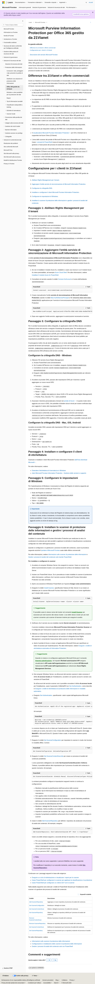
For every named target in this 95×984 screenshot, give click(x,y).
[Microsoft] (3, 2)
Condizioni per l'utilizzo (34, 983)
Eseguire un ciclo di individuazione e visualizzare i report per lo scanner (55, 877)
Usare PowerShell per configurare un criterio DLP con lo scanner (53, 883)
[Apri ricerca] (86, 2)
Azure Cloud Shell (61, 272)
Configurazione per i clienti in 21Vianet (41, 50)
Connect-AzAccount (64, 279)
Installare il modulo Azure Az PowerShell (45, 275)
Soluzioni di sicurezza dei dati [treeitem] (13, 64)
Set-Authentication (75, 686)
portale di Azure (69, 401)
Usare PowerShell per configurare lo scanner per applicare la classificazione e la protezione (62, 880)
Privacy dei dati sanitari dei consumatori (12, 983)
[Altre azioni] (90, 22)
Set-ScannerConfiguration (52, 740)
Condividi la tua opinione (81, 14)
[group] (62, 312)
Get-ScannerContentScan (36, 909)
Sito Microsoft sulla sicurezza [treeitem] (12, 157)
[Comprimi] (23, 21)
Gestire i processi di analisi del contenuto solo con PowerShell (52, 946)
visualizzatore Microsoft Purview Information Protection (51, 133)
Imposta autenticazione (43, 660)
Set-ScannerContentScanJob (53, 756)
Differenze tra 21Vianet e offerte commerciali (42, 48)
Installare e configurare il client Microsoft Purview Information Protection (55, 192)
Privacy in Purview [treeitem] (9, 163)
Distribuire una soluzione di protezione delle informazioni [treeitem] (14, 81)
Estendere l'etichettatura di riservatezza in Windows (49, 470)
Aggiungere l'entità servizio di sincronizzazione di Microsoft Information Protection (59, 184)
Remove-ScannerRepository (37, 923)
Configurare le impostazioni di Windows (45, 196)
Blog (57, 980)
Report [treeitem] (9, 98)
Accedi (91, 2)
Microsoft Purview (40, 22)
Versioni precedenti (47, 980)
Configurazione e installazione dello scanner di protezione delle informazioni (57, 944)
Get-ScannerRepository (36, 912)
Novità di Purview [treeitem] (9, 35)
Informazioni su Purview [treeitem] (11, 32)
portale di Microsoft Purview (50, 550)
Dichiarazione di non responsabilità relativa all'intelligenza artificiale (20, 980)
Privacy (71, 980)
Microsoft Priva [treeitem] (8, 150)
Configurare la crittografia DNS (42, 188)
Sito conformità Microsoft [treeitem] (11, 146)
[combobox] (12, 24)
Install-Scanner (49, 588)
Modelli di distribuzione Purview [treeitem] (13, 160)
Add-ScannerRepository (50, 821)
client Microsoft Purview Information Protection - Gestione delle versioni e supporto (59, 473)
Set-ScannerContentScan (36, 927)
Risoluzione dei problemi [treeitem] (11, 143)
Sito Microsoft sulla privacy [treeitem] (11, 153)
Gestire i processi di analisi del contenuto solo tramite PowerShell (49, 557)
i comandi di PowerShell (44, 142)
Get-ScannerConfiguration (36, 905)
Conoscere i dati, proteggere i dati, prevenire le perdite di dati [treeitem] (15, 73)
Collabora (64, 980)
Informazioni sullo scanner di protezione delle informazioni (67, 554)
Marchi (56, 983)
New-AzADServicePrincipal (60, 298)
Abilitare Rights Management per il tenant (45, 180)
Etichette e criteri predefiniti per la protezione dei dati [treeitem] (14, 93)
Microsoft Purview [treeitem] (9, 29)
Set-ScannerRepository (36, 930)
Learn (30, 22)
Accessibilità (46, 983)
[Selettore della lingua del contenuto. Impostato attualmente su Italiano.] (5, 975)
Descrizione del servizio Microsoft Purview (44, 54)
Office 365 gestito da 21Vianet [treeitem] (13, 88)
